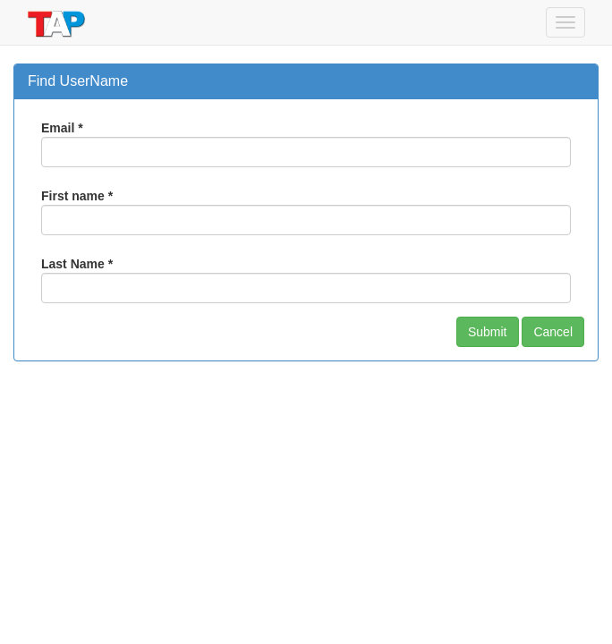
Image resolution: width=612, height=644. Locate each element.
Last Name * (77, 264)
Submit (487, 332)
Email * (62, 128)
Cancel (553, 332)
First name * (77, 196)
